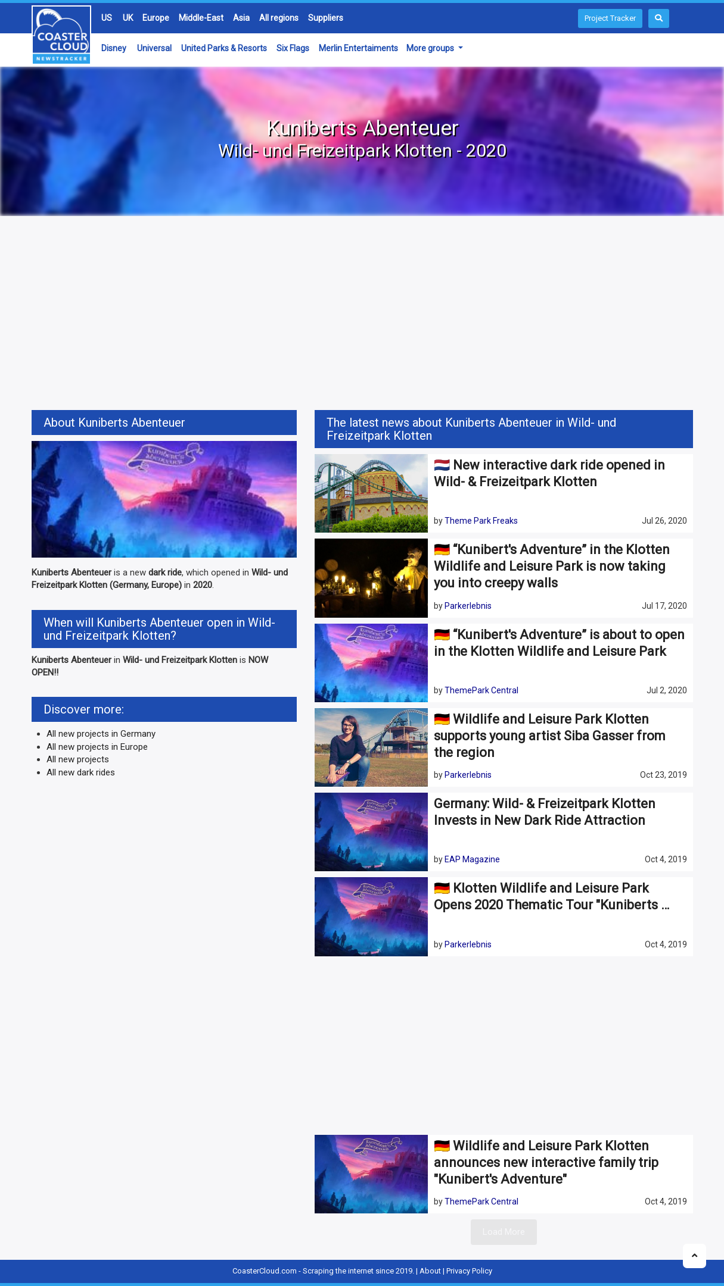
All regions (279, 18)
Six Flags (292, 48)
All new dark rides (80, 772)
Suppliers (325, 18)
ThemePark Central (481, 690)
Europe (155, 18)
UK (128, 18)
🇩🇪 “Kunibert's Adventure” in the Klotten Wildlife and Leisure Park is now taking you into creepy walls (552, 566)
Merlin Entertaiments (358, 48)
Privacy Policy (469, 1270)
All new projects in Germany (101, 733)
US (106, 18)
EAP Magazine (472, 859)
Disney (113, 48)
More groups (431, 48)
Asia (241, 18)
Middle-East (201, 18)
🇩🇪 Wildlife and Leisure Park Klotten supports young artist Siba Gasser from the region (550, 736)
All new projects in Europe (97, 746)
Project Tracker (610, 18)
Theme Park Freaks (481, 520)
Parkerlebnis (468, 606)
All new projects (77, 759)
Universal (154, 48)
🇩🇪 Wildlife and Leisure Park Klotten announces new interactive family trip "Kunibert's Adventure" (546, 1162)
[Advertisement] (362, 314)
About (430, 1270)
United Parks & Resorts (224, 48)
